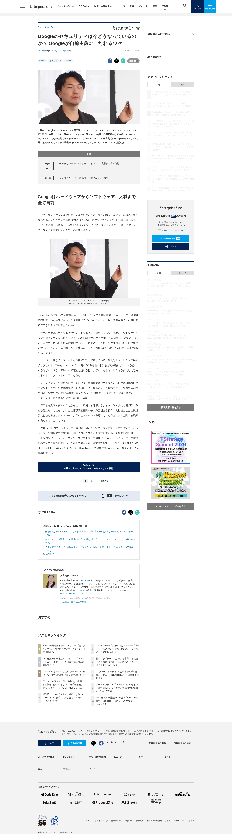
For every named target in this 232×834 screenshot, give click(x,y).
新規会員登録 (170, 238)
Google (42, 61)
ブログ (91, 826)
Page (47, 178)
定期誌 (165, 6)
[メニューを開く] (22, 6)
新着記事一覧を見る (171, 407)
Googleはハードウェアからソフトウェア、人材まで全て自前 (89, 163)
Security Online (66, 6)
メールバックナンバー (171, 230)
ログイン (170, 246)
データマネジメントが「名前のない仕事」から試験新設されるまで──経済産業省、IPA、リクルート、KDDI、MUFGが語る (63, 741)
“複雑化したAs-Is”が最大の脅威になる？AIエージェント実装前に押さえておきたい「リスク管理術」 (63, 754)
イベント (143, 6)
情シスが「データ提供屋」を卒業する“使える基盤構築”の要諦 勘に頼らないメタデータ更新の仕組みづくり (117, 718)
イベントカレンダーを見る (170, 506)
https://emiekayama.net (71, 650)
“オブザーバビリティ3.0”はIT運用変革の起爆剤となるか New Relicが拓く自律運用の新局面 (117, 731)
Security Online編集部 (59, 51)
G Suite (68, 61)
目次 (111, 154)
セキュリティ (55, 61)
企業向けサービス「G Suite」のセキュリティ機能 (83, 178)
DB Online (84, 6)
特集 (155, 6)
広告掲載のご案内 (182, 799)
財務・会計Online (103, 6)
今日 (159, 85)
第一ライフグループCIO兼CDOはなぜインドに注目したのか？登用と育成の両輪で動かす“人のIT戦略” (117, 744)
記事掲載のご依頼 (157, 799)
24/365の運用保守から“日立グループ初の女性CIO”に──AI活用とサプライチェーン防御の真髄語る (64, 705)
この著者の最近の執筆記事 (73, 659)
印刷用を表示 (46, 568)
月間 (182, 85)
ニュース (121, 6)
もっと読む (48, 610)
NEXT (105, 481)
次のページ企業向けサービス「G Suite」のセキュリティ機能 (88, 467)
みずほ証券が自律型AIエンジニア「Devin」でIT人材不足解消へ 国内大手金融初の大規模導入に (64, 718)
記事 (132, 6)
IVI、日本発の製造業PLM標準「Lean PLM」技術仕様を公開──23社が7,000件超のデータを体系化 (118, 757)
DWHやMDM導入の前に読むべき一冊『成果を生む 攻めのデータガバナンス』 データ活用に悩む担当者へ (117, 705)
